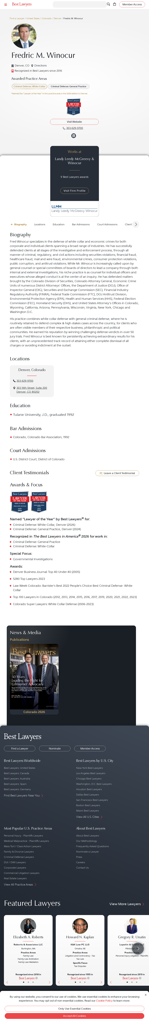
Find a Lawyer (17, 18)
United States (33, 18)
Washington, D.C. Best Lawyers (94, 783)
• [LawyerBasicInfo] (23, 982)
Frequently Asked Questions (92, 846)
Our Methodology (86, 840)
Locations (39, 224)
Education (59, 224)
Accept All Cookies (74, 1015)
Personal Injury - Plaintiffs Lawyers (23, 835)
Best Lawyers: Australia (17, 778)
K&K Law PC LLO (80, 944)
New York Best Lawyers (89, 767)
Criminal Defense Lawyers (19, 856)
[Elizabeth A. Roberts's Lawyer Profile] (28, 930)
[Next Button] (50, 950)
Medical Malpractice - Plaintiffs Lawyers (26, 840)
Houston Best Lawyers (89, 789)
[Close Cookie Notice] (145, 994)
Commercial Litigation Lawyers (21, 873)
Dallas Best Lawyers (87, 794)
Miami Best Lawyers (87, 810)
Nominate (55, 748)
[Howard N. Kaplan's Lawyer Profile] (80, 930)
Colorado (46, 18)
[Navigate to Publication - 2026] (34, 679)
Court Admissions (107, 224)
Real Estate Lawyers (15, 878)
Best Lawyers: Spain (15, 783)
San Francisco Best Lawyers (92, 799)
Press (79, 856)
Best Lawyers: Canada (16, 773)
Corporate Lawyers (15, 867)
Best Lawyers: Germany (17, 789)
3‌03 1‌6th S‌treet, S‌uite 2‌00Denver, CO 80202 (31, 389)
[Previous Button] (6, 950)
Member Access (90, 748)
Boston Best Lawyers (88, 805)
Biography (20, 224)
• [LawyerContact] (33, 982)
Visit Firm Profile (75, 190)
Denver (57, 18)
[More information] (36, 978)
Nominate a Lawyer (87, 851)
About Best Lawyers (87, 835)
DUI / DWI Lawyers (15, 862)
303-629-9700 (24, 380)
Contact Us (82, 867)
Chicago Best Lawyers (88, 778)
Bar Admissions (81, 224)
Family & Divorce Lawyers (19, 851)
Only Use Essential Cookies (74, 1008)
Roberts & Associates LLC (28, 944)
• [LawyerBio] (28, 982)
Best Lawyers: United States (19, 767)
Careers (80, 862)
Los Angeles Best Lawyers (90, 773)
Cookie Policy (104, 1000)
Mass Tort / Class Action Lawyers (22, 846)
